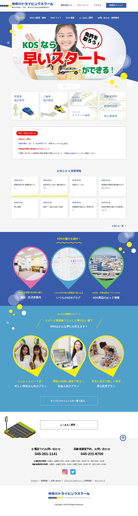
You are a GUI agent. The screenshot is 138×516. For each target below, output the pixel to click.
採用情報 (44, 481)
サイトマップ (100, 481)
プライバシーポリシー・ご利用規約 (78, 481)
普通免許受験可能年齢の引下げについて (112, 184)
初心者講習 (110, 115)
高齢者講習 (110, 96)
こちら (65, 143)
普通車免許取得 (19, 98)
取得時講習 (110, 106)
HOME (22, 18)
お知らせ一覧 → (119, 226)
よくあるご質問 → (69, 425)
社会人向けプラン (68, 361)
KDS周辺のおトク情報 (106, 273)
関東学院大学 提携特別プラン (25, 184)
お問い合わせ (56, 481)
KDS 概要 (70, 18)
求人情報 (25, 204)
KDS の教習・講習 (38, 18)
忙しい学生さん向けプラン (31, 361)
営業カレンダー (83, 182)
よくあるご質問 (86, 18)
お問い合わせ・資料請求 (108, 18)
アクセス (97, 5)
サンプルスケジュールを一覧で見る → (69, 401)
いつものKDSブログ (68, 273)
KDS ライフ (56, 18)
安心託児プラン (106, 361)
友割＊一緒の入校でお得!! (54, 204)
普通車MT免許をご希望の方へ (83, 206)
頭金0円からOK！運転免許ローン (54, 184)
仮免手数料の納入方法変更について (112, 206)
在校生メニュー (116, 5)
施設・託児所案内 (31, 273)
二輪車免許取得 (48, 98)
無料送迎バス (66, 5)
